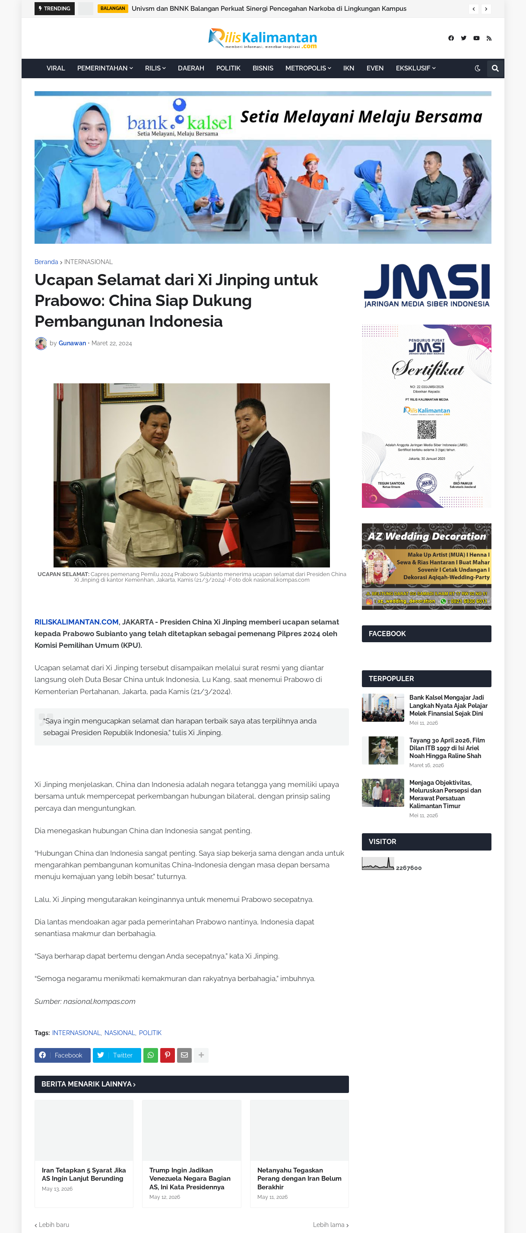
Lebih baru (54, 1224)
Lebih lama (329, 1224)
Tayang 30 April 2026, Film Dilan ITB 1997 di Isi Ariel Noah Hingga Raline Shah (447, 748)
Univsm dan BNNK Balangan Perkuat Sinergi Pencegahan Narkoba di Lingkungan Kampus (269, 9)
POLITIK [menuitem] (228, 68)
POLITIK (150, 1032)
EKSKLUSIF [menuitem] (413, 68)
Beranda (46, 262)
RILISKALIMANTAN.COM (77, 622)
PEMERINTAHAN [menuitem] (102, 68)
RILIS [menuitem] (153, 68)
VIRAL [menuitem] (56, 68)
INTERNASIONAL (88, 262)
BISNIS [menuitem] (263, 68)
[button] (474, 9)
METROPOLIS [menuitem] (305, 68)
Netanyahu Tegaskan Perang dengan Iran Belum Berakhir (299, 1178)
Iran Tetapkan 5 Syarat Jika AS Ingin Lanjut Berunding (84, 1174)
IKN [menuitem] (349, 68)
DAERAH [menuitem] (191, 68)
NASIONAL (120, 1032)
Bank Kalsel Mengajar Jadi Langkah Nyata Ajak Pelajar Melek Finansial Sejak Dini (448, 705)
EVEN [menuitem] (375, 68)
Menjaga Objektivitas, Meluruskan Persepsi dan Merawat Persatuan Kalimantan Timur (445, 794)
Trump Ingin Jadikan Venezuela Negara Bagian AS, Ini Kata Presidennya (190, 1178)
